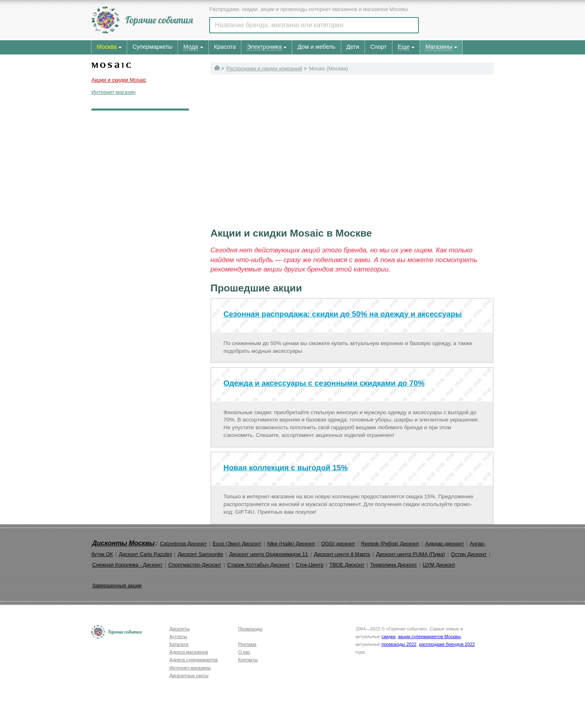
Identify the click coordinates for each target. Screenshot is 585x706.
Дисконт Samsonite (200, 554)
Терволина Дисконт (393, 565)
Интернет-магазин (113, 92)
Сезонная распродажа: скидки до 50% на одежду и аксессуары (342, 314)
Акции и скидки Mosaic (118, 80)
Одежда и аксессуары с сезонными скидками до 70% (324, 383)
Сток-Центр (310, 565)
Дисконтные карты (188, 675)
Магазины (438, 46)
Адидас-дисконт (444, 544)
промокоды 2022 (398, 644)
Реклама (247, 644)
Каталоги (178, 644)
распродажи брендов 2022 (447, 644)
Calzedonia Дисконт (183, 544)
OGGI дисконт (338, 544)
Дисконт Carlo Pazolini (145, 554)
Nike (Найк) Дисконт (291, 544)
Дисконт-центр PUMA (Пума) (410, 554)
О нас (244, 652)
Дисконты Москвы (123, 543)
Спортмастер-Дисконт (194, 565)
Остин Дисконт (469, 554)
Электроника (264, 46)
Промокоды (250, 628)
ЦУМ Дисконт (439, 565)
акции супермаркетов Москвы (429, 636)
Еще (404, 46)
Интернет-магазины (190, 667)
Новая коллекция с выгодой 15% (285, 467)
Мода (190, 46)
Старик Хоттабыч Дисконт (258, 565)
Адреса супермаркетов (193, 659)
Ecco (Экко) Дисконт (236, 544)
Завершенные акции (116, 585)
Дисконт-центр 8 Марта (342, 554)
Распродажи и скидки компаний (264, 68)
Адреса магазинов (188, 652)
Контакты (248, 659)
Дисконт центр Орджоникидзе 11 (268, 554)
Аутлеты (178, 636)
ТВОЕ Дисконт (346, 565)
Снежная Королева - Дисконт (127, 565)
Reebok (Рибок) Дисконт (390, 544)
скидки (388, 636)
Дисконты (179, 628)
